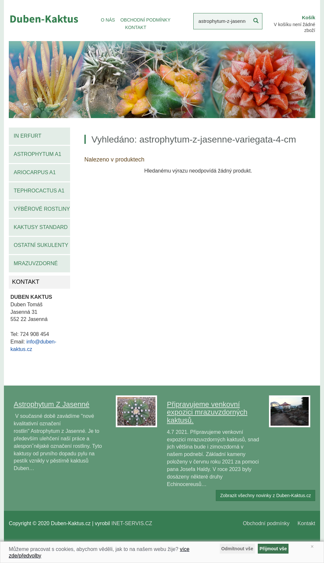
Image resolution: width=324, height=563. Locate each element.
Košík (308, 17)
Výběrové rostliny (42, 209)
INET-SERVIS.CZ (131, 523)
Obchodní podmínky (266, 523)
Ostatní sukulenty (41, 245)
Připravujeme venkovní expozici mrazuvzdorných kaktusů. (207, 412)
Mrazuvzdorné (36, 263)
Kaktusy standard (41, 227)
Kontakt (306, 523)
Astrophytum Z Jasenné (51, 404)
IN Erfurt (27, 136)
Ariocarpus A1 (35, 172)
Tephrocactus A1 (39, 190)
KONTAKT (135, 27)
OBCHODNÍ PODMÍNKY (145, 20)
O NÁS (108, 20)
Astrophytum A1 (37, 154)
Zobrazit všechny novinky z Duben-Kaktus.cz (265, 495)
